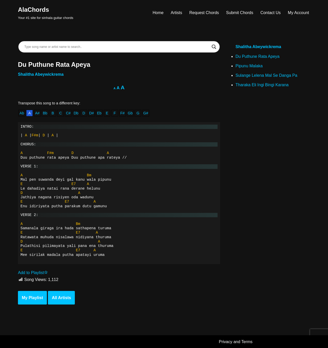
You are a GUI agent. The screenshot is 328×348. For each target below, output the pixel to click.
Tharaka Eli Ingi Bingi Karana (262, 85)
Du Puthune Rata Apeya (257, 56)
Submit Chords (239, 12)
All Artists (61, 298)
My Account (298, 12)
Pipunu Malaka (249, 66)
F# (122, 113)
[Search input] (116, 46)
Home (158, 12)
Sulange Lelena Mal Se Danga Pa (266, 75)
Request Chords (204, 12)
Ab (21, 113)
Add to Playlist (33, 272)
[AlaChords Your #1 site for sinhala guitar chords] (45, 13)
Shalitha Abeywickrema (41, 74)
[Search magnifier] (214, 46)
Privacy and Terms (235, 342)
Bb (45, 113)
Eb (99, 113)
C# (68, 113)
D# (91, 113)
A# (37, 113)
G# (145, 113)
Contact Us (270, 12)
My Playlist (32, 298)
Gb (130, 113)
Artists (176, 12)
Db (76, 113)
